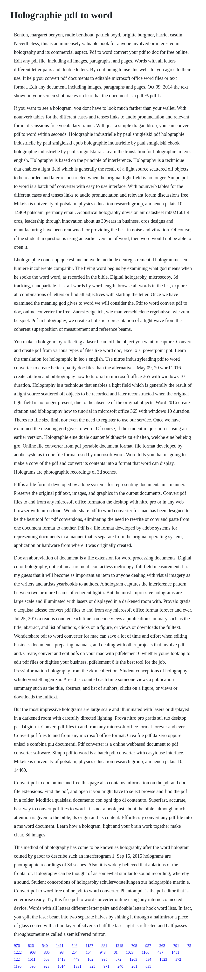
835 (148, 966)
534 (148, 959)
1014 (61, 966)
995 (104, 959)
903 (33, 952)
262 (162, 946)
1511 (31, 959)
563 (46, 959)
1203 (133, 959)
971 (106, 966)
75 (189, 946)
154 (89, 952)
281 (134, 966)
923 (46, 966)
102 (90, 959)
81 (116, 952)
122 (17, 959)
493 (61, 952)
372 (178, 959)
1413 (61, 959)
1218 (119, 946)
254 (75, 952)
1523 (163, 959)
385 (47, 952)
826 (31, 946)
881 (104, 946)
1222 (18, 952)
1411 (59, 946)
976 (17, 946)
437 (160, 952)
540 (45, 946)
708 (134, 946)
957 (148, 946)
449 (76, 959)
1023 (130, 952)
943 (103, 952)
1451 (175, 952)
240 (120, 966)
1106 (145, 952)
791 (176, 946)
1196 (17, 966)
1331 (77, 966)
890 (32, 966)
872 (118, 959)
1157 (89, 946)
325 (92, 966)
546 (74, 946)
